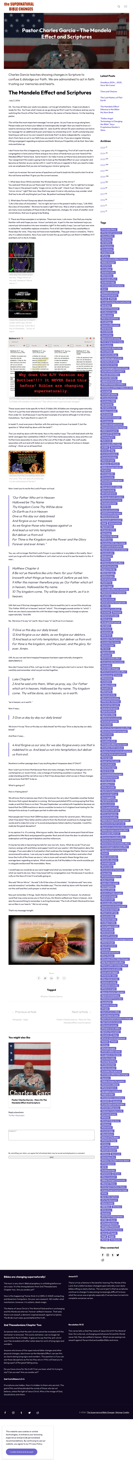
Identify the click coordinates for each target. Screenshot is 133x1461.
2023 (103, 159)
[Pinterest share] (73, 55)
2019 (102, 182)
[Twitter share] (60, 55)
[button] (119, 6)
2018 (102, 188)
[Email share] (79, 55)
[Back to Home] (19, 6)
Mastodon (20, 1115)
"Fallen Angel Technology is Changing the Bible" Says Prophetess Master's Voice (111, 124)
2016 (102, 200)
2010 (103, 211)
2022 (103, 165)
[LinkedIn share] (66, 55)
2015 (102, 205)
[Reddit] (102, 1260)
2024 (103, 153)
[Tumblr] (112, 1255)
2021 (102, 171)
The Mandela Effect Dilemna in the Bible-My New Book (110, 109)
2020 (103, 176)
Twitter (12, 1115)
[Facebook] (102, 1255)
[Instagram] (107, 1255)
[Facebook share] (54, 55)
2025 (103, 147)
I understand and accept (21, 1452)
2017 (102, 194)
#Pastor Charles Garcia (51, 996)
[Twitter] (117, 1255)
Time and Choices (108, 91)
